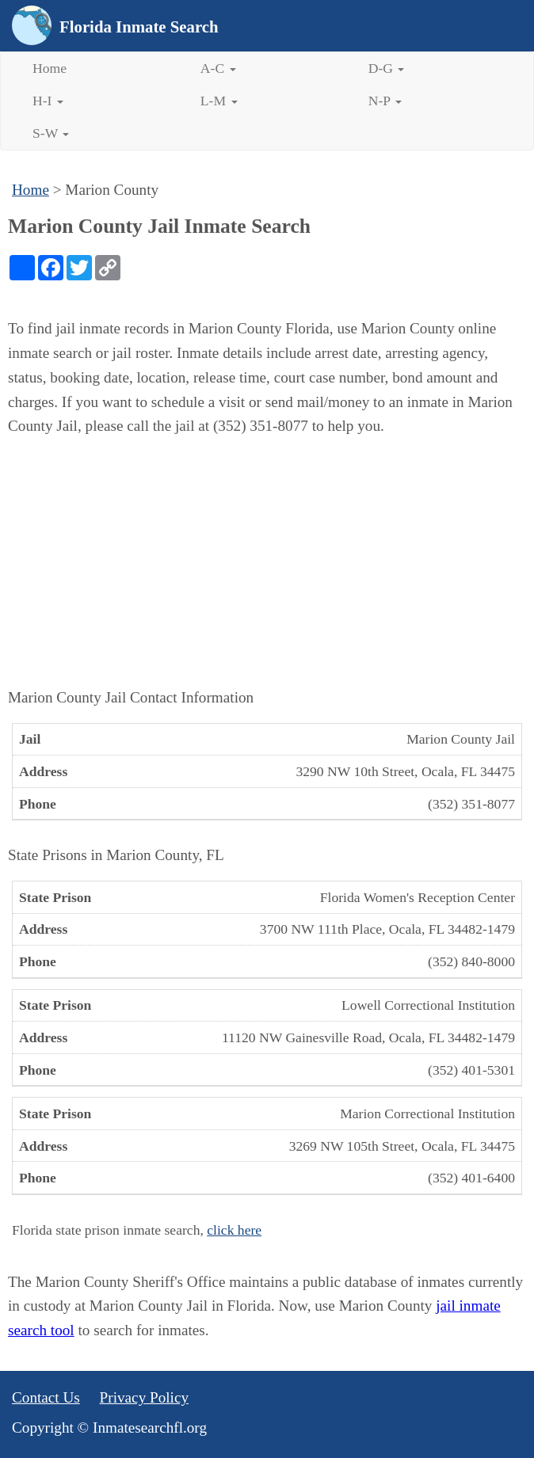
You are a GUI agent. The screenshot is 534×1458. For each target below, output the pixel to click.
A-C (218, 68)
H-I (47, 100)
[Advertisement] (267, 562)
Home (49, 68)
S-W (50, 133)
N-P (385, 100)
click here (234, 1230)
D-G (386, 68)
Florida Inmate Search (139, 26)
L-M (219, 100)
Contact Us (46, 1397)
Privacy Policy (144, 1397)
